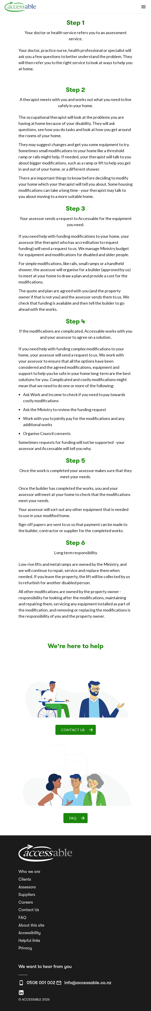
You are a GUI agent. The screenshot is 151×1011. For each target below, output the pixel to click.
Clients (24, 879)
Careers (25, 902)
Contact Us (28, 909)
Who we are (29, 871)
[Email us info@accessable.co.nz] (83, 983)
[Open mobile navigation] (143, 7)
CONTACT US (77, 730)
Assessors (27, 887)
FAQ (77, 818)
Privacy (25, 948)
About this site (31, 925)
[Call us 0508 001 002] (36, 983)
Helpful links (29, 940)
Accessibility (29, 932)
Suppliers (26, 894)
